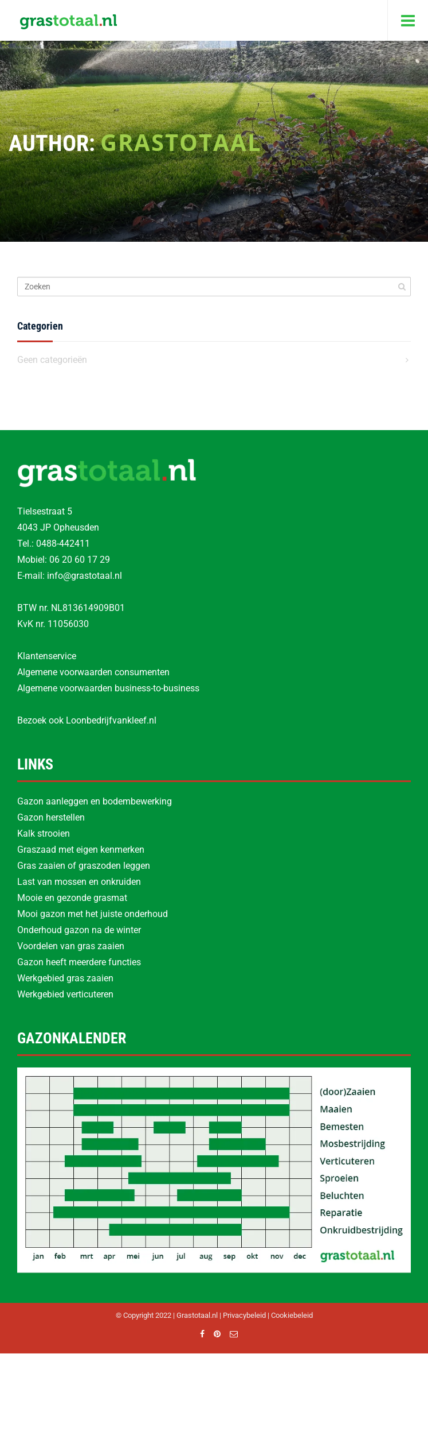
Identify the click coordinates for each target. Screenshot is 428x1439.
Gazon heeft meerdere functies (79, 962)
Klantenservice (46, 656)
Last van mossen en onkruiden (79, 881)
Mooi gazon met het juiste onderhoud (92, 913)
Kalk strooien (43, 833)
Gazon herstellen (51, 817)
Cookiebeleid (292, 1315)
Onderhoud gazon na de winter (79, 929)
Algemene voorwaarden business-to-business (108, 688)
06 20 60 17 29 (79, 559)
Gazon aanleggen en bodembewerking (94, 801)
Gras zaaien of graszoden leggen (83, 865)
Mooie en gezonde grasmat (72, 897)
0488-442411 (63, 543)
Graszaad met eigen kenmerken (80, 849)
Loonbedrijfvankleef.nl (111, 720)
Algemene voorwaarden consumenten (93, 672)
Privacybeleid (244, 1315)
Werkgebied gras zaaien (65, 978)
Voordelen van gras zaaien (70, 946)
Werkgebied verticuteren (65, 994)
